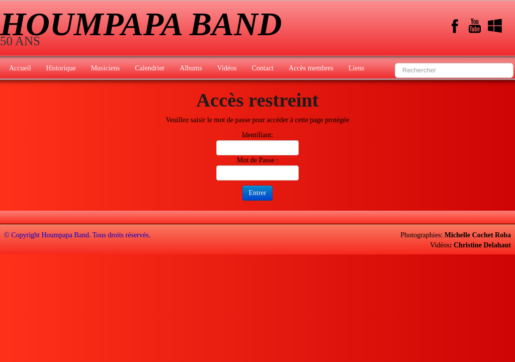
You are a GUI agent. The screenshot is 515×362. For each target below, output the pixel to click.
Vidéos (227, 68)
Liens (356, 68)
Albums (191, 68)
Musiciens (105, 68)
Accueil (20, 68)
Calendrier (149, 68)
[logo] (144, 29)
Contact (262, 68)
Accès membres (311, 68)
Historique (61, 68)
